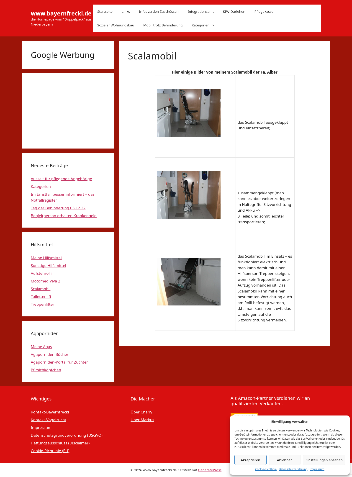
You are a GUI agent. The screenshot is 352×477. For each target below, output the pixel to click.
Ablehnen (285, 460)
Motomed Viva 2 (45, 281)
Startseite (105, 11)
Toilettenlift (41, 296)
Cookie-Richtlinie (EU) (50, 450)
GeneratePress (209, 470)
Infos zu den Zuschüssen (159, 11)
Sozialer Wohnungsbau (115, 25)
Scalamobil (40, 288)
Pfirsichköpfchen (46, 369)
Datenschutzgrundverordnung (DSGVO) (67, 435)
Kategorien (206, 25)
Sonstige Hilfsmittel (48, 265)
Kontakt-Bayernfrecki (50, 412)
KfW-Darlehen (234, 11)
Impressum (317, 469)
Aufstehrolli (41, 273)
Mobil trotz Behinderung (163, 25)
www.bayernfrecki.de (61, 13)
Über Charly (141, 412)
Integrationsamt (201, 11)
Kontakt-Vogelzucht (48, 419)
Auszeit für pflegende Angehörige (61, 178)
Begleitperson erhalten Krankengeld (64, 215)
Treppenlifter (42, 304)
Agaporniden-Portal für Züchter (59, 362)
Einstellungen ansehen (324, 460)
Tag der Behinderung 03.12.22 (58, 207)
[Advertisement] (68, 110)
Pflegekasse (263, 11)
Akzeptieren (250, 460)
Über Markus (142, 419)
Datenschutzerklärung (293, 469)
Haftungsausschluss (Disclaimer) (60, 443)
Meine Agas (41, 346)
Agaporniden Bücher (49, 354)
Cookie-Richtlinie (266, 469)
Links (126, 11)
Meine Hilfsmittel (46, 257)
